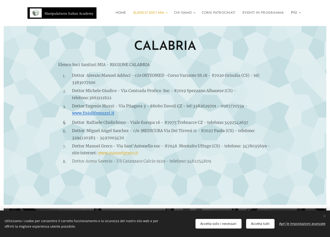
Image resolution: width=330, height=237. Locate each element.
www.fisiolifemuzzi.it (93, 113)
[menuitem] (158, 13)
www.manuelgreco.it (118, 152)
